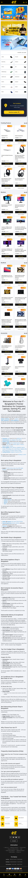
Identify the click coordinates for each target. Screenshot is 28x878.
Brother (21, 521)
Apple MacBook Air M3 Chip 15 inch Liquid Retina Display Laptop (7, 299)
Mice (10, 499)
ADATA (14, 444)
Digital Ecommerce (20, 850)
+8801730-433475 (13, 859)
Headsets (6, 501)
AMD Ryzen (19, 438)
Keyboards (6, 499)
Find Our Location (14, 112)
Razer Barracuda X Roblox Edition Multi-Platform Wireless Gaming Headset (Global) (20, 157)
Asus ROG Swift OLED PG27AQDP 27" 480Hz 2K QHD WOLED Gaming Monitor (20, 250)
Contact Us (18, 852)
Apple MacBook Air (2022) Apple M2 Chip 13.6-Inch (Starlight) (20, 277)
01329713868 (19, 859)
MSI (17, 440)
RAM (8, 443)
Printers (4, 521)
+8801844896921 (13, 862)
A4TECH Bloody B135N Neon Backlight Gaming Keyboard (20, 389)
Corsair (11, 443)
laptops (2, 419)
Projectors (4, 526)
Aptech (23, 447)
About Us (6, 847)
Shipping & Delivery (14, 847)
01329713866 (19, 862)
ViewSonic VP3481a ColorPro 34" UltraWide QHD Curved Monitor (7, 228)
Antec (11, 447)
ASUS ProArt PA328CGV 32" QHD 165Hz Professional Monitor (20, 206)
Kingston (18, 443)
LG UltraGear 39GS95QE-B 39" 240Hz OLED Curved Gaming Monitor (7, 250)
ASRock (20, 440)
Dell (8, 468)
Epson (18, 521)
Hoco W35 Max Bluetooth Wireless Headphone (19, 179)
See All (25, 123)
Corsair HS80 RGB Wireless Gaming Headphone (20, 346)
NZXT (21, 452)
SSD (7, 444)
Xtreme (16, 450)
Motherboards (5, 440)
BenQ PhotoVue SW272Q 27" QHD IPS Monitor (7, 205)
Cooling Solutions (6, 452)
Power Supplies (5, 447)
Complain (14, 841)
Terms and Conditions (10, 850)
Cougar (19, 450)
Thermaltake (8, 449)
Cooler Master (17, 449)
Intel (9, 438)
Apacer (18, 444)
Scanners (9, 521)
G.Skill (14, 443)
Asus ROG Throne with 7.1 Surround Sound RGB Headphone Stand (6, 368)
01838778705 (19, 864)
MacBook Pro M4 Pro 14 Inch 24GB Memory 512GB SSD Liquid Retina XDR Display (7, 321)
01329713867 (13, 864)
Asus (10, 440)
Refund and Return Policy (13, 849)
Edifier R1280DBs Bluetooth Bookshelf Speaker (7, 346)
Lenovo (11, 468)
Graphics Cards (5, 441)
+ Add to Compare (7, 142)
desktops (7, 419)
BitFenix (14, 447)
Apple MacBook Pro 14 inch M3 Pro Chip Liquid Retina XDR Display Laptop (20, 299)
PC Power (12, 450)
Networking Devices (6, 523)
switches (17, 523)
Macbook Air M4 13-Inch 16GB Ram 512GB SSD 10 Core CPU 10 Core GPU (20, 321)
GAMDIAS (19, 447)
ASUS (3, 450)
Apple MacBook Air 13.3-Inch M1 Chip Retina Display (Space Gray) (7, 277)
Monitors (6, 502)
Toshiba (11, 446)
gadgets (16, 419)
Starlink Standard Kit (19, 135)
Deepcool (7, 450)
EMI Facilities (12, 852)
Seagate (7, 446)
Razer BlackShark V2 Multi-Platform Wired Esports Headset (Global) (6, 180)
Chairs (5, 503)
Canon (14, 521)
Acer (13, 449)
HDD (9, 444)
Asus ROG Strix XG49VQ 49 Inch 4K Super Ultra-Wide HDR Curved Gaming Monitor (20, 228)
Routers (13, 523)
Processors (4, 438)
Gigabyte (14, 440)
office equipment (5, 420)
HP (6, 468)
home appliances (15, 420)
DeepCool (17, 452)
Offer (21, 849)
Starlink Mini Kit (4, 135)
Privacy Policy (23, 847)
